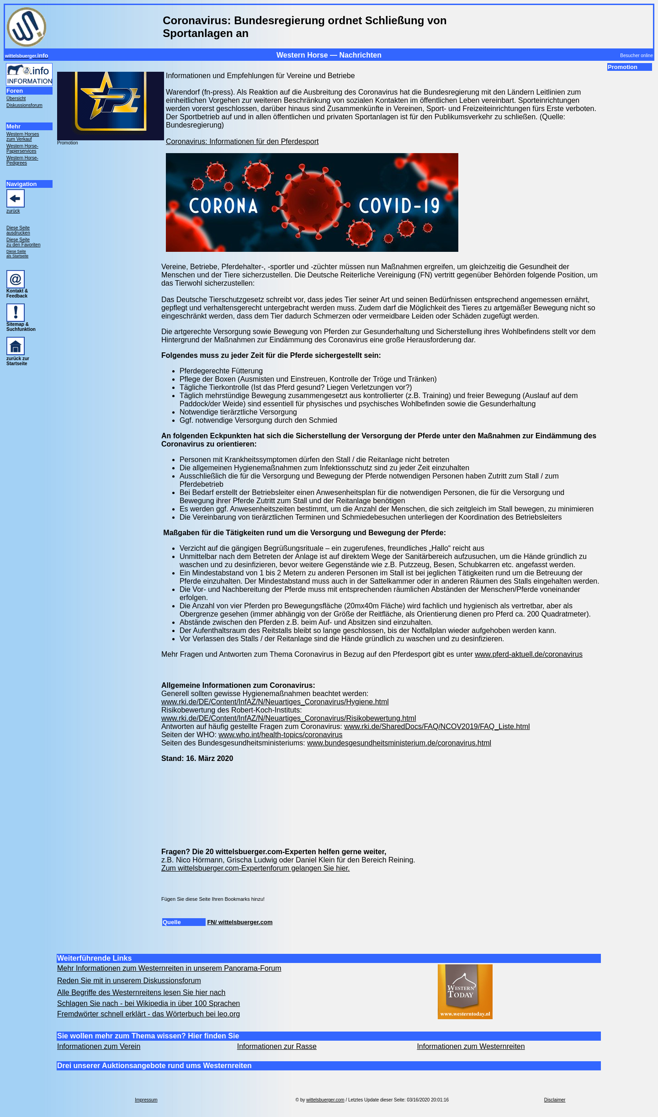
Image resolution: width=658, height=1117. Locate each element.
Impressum (146, 1099)
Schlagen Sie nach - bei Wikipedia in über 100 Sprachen (148, 1003)
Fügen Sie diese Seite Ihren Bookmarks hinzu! (213, 899)
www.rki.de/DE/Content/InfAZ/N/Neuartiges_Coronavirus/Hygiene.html (275, 702)
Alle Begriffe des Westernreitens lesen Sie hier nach (141, 992)
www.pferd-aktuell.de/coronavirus (529, 654)
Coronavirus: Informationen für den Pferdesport (242, 141)
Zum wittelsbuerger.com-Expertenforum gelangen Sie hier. (255, 868)
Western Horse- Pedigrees (22, 160)
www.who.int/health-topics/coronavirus (280, 735)
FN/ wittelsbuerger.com (239, 922)
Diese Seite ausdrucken (18, 230)
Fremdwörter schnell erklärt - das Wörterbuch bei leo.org (148, 1014)
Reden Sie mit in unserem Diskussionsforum (129, 980)
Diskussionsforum (24, 105)
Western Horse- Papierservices (22, 149)
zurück (13, 210)
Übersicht (16, 98)
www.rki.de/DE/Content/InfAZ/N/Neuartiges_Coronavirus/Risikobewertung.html (288, 718)
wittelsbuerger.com (325, 1099)
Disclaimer (555, 1099)
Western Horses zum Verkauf (22, 137)
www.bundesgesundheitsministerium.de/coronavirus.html (399, 743)
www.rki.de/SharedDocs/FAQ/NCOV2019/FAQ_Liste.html (437, 726)
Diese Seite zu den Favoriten (23, 242)
